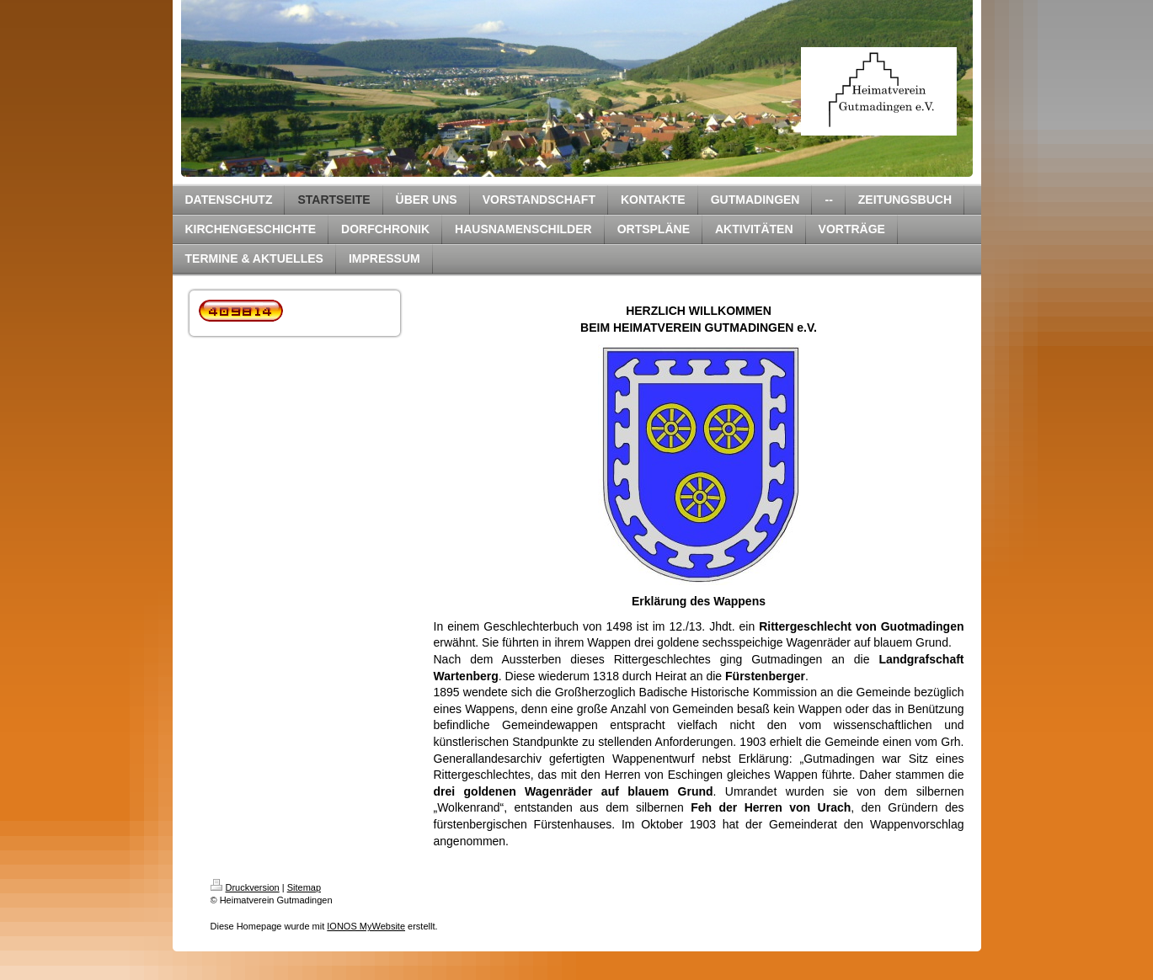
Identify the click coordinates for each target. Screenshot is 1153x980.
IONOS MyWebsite (366, 926)
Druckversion (245, 887)
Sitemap (304, 887)
